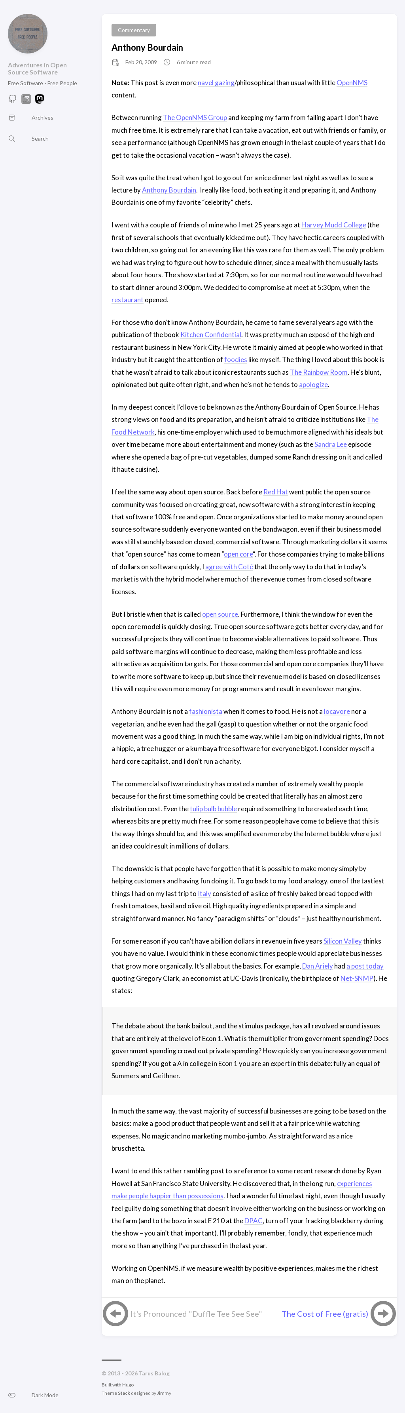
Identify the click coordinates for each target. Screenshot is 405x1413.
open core (238, 554)
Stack (124, 1393)
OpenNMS (352, 82)
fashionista (205, 711)
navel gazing (216, 82)
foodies (235, 359)
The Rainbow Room (319, 372)
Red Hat (275, 492)
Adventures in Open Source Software (37, 68)
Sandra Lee (330, 444)
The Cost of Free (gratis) (325, 1313)
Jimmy (164, 1393)
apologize (313, 384)
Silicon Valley (343, 941)
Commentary (134, 30)
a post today (365, 966)
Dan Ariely (317, 966)
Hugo (128, 1385)
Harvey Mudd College (333, 225)
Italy (204, 893)
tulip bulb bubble (213, 809)
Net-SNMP (357, 978)
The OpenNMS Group (195, 117)
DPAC (253, 1221)
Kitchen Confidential (210, 334)
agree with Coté (229, 567)
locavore (337, 711)
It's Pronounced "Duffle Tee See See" (196, 1313)
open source (220, 614)
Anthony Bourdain (147, 47)
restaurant (128, 300)
